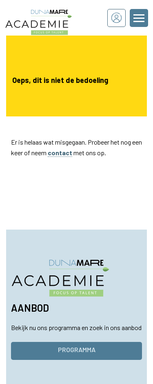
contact (60, 152)
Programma (76, 349)
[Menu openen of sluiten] (139, 18)
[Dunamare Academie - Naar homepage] (49, 17)
